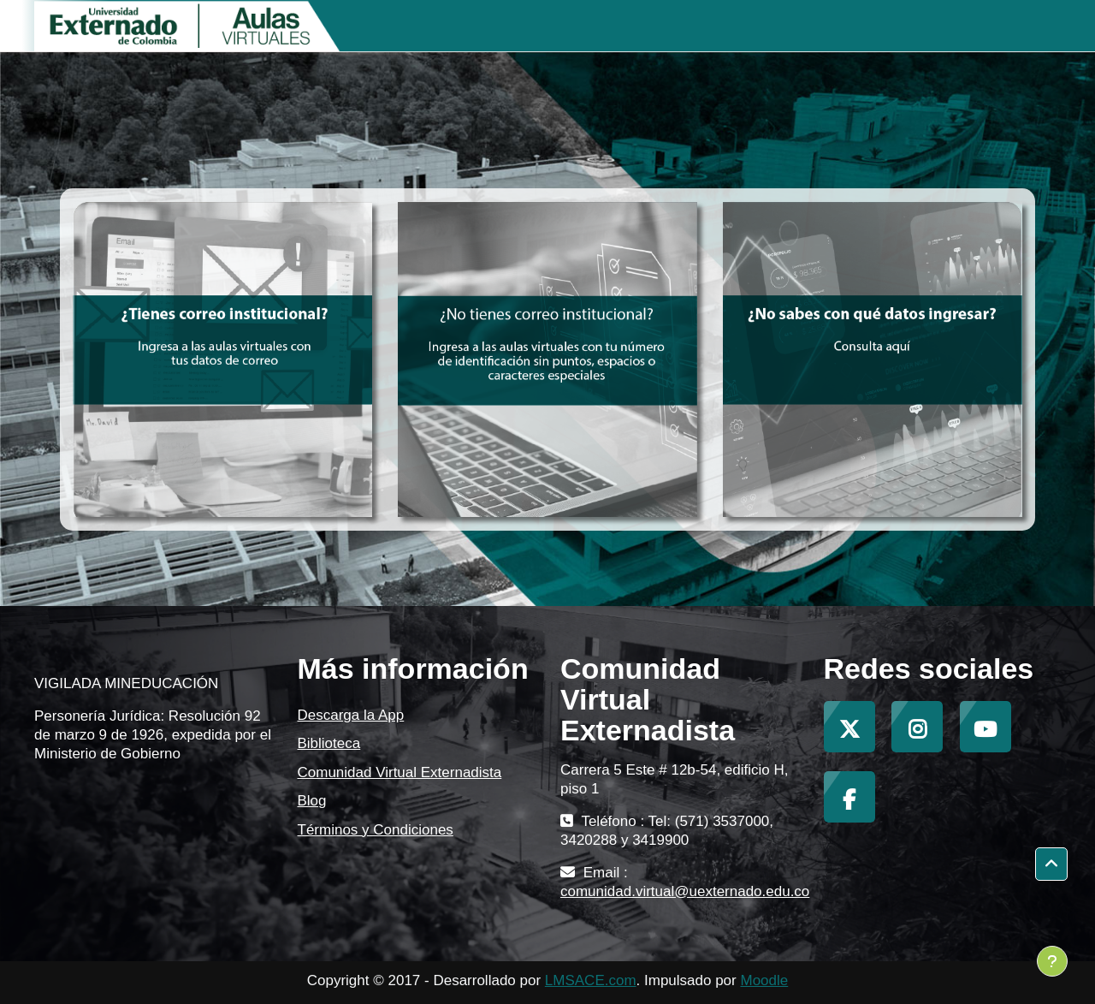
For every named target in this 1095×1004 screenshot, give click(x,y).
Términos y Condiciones (375, 830)
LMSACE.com (590, 980)
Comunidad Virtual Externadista (400, 772)
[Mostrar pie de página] (1052, 961)
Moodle (764, 980)
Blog (312, 801)
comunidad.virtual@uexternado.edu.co (684, 891)
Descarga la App (351, 715)
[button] (1051, 864)
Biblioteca (329, 743)
